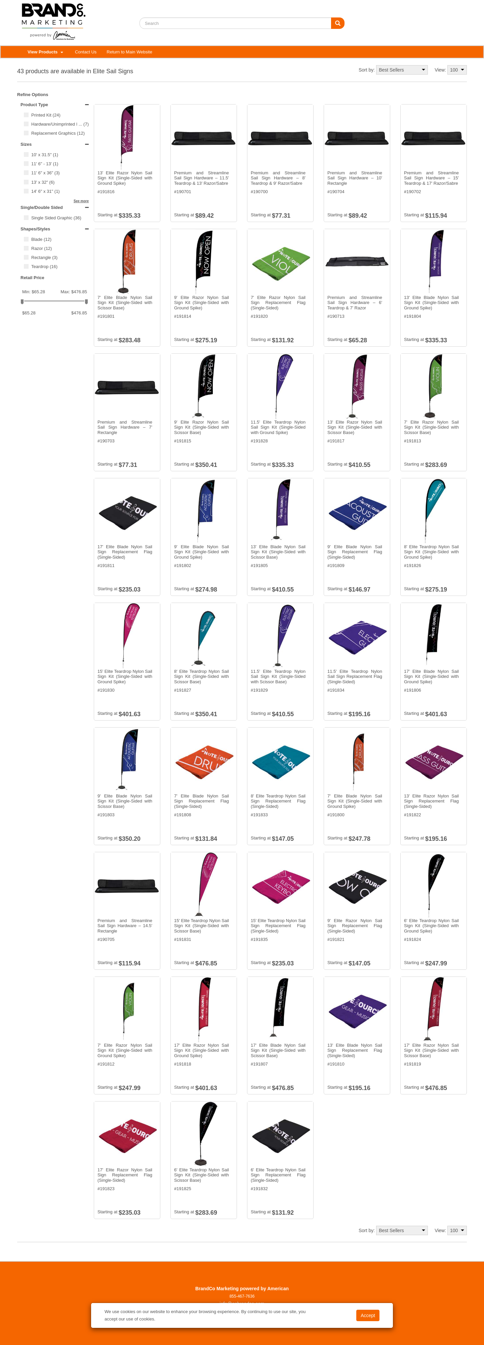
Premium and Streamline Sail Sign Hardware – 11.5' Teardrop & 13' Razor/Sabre (201, 178)
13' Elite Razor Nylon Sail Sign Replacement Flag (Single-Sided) (431, 801)
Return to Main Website (129, 51)
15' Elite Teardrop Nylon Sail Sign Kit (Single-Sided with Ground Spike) (124, 676)
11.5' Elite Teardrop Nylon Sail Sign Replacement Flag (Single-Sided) (354, 676)
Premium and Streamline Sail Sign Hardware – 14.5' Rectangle (124, 926)
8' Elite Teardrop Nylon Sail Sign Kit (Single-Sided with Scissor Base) (201, 676)
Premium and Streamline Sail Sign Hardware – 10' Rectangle (354, 178)
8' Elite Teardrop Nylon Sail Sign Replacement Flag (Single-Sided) (278, 801)
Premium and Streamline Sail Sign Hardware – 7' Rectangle (124, 427)
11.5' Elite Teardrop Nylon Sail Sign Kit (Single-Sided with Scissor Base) (278, 676)
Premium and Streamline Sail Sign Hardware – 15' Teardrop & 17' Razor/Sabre (431, 178)
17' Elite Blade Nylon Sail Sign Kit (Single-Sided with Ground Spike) (431, 676)
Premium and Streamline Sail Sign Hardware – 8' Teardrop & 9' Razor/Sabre (278, 178)
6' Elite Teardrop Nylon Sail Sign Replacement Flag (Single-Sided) (278, 1175)
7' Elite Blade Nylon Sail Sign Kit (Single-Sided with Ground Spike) (354, 801)
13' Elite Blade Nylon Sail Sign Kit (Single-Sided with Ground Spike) (431, 302)
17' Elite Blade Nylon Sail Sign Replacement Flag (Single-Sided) (124, 552)
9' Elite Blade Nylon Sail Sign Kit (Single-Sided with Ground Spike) (201, 552)
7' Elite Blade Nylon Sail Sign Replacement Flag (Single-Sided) (201, 801)
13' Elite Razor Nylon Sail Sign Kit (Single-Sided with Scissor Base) (354, 427)
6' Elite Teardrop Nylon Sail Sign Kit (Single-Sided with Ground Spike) (431, 926)
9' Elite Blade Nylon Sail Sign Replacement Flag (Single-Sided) (354, 552)
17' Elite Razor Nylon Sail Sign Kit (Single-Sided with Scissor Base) (431, 1050)
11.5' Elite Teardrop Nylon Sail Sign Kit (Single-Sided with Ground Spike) (278, 427)
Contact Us (85, 51)
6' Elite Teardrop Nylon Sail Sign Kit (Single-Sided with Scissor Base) (201, 1175)
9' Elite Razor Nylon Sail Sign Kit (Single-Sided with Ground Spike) (201, 302)
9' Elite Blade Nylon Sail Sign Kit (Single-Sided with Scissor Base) (124, 801)
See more (81, 201)
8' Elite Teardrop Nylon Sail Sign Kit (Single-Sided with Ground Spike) (431, 552)
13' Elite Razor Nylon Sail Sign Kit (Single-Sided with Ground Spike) (124, 178)
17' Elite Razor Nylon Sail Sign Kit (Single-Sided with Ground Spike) (201, 1050)
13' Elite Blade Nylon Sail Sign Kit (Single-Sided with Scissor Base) (278, 552)
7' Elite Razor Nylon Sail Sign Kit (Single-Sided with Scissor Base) (431, 427)
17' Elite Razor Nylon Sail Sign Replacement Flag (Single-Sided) (124, 1175)
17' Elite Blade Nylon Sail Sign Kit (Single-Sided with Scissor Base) (278, 1050)
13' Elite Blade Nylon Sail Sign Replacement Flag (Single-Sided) (354, 1050)
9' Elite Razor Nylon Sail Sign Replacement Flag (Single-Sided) (354, 926)
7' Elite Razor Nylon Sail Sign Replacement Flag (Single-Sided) (278, 302)
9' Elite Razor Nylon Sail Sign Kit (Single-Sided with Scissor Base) (201, 427)
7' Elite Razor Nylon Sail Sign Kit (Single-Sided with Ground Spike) (124, 1050)
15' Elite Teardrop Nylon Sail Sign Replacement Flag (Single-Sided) (278, 926)
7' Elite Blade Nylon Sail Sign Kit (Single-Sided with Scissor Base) (124, 302)
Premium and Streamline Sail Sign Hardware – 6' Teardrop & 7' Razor (354, 302)
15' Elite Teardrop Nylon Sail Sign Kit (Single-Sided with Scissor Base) (201, 926)
